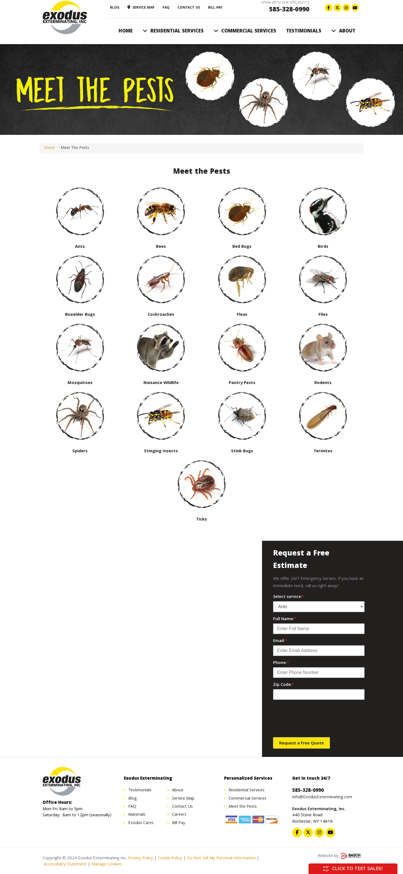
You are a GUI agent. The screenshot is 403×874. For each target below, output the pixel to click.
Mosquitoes (80, 383)
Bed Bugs (241, 247)
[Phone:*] (319, 672)
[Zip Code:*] (319, 694)
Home (49, 148)
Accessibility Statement (65, 864)
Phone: (281, 663)
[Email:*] (319, 650)
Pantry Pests (242, 383)
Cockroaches (161, 315)
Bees (161, 247)
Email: (280, 641)
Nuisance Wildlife (161, 383)
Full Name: (284, 619)
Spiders (80, 451)
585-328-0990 (289, 10)
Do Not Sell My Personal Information (221, 858)
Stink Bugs (242, 451)
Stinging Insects (161, 451)
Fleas (242, 315)
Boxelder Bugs (80, 315)
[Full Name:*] (319, 628)
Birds (323, 247)
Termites (323, 451)
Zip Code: (283, 685)
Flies (323, 315)
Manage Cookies (106, 864)
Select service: (288, 597)
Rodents (323, 383)
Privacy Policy (140, 858)
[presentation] (315, 720)
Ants (80, 247)
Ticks (201, 519)
